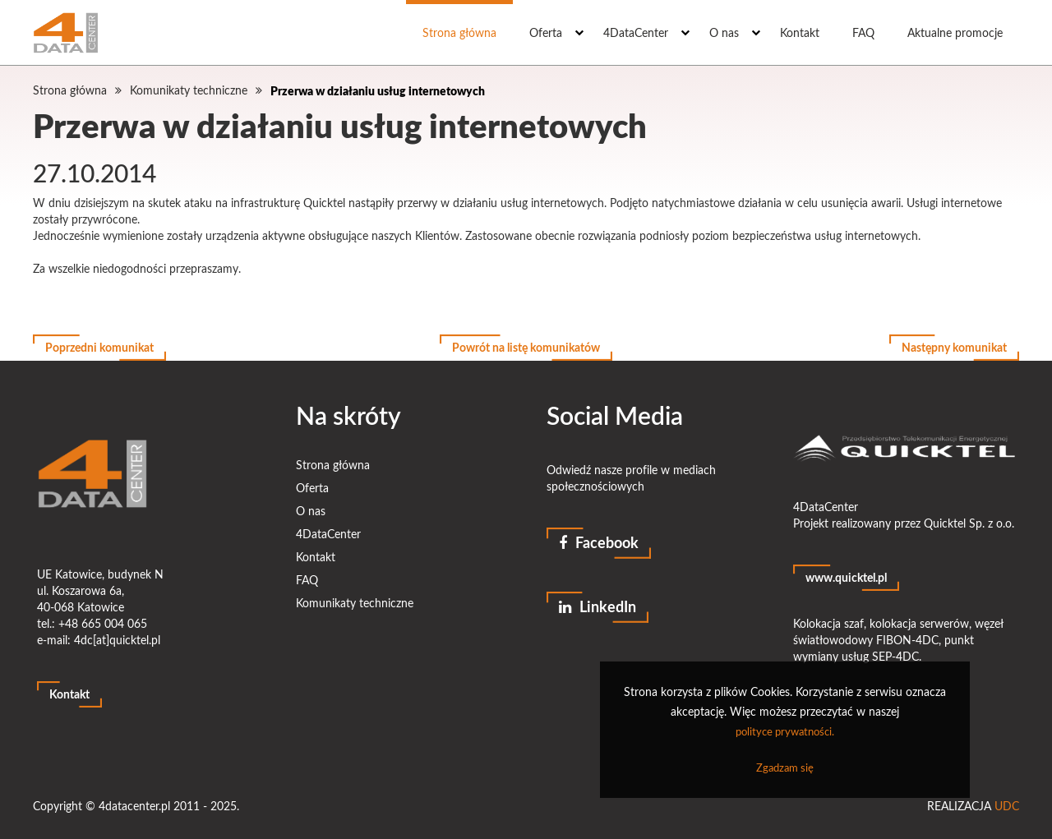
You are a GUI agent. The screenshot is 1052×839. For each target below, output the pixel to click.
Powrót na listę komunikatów (526, 347)
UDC (1006, 806)
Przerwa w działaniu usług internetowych (377, 90)
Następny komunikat (954, 347)
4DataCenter (635, 32)
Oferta (545, 32)
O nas (724, 32)
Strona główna (459, 32)
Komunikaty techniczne (188, 90)
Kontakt (799, 32)
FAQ (863, 32)
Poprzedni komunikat (99, 347)
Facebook (599, 542)
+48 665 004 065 (102, 623)
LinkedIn (597, 606)
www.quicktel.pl (846, 577)
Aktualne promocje (955, 32)
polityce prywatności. (785, 731)
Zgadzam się (785, 767)
